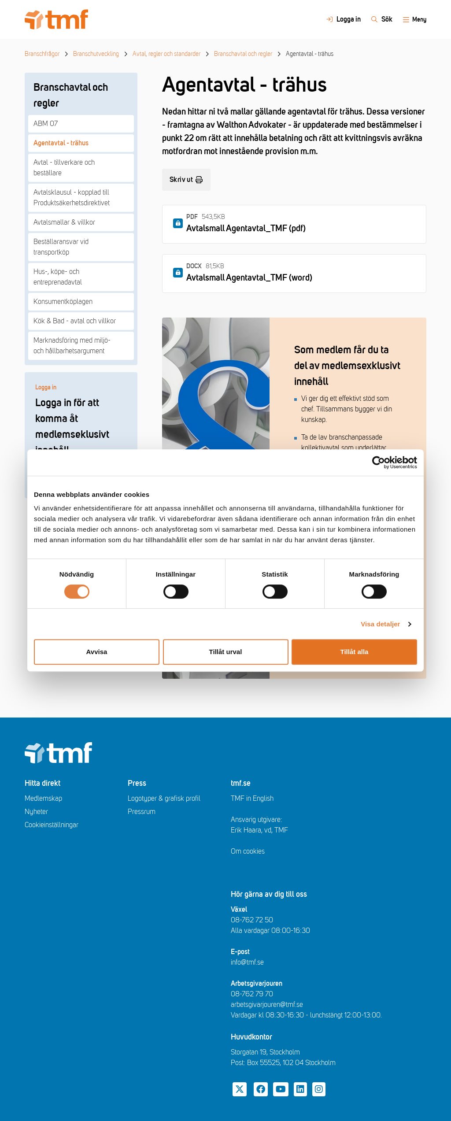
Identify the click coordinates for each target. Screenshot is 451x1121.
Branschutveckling (96, 54)
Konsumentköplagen (62, 302)
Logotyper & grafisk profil (164, 799)
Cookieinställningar (51, 825)
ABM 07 (45, 124)
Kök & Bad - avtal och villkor (74, 321)
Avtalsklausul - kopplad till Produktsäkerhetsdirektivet (71, 198)
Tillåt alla (354, 651)
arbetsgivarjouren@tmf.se (267, 1005)
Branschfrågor (42, 54)
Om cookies (248, 851)
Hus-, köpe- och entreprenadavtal (57, 277)
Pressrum (141, 812)
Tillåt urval (225, 651)
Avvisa (96, 651)
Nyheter (36, 812)
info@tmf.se (247, 962)
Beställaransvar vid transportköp (61, 247)
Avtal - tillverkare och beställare (64, 168)
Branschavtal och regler (243, 54)
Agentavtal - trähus (61, 143)
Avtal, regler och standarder (166, 54)
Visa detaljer (380, 624)
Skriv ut (186, 179)
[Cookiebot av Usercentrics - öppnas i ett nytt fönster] (378, 462)
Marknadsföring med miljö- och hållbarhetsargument (72, 346)
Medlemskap (43, 799)
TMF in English (252, 799)
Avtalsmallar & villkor (64, 222)
